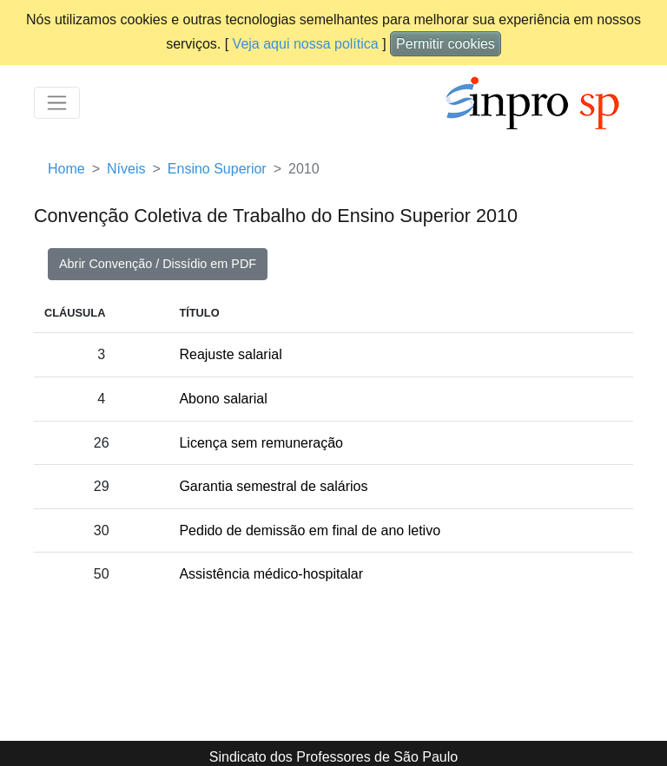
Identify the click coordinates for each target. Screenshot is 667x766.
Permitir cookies (445, 43)
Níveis (126, 168)
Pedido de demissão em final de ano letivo (309, 530)
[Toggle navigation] (57, 103)
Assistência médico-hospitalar (271, 573)
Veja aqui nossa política (306, 43)
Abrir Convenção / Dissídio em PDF (157, 264)
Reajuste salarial (230, 354)
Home (66, 168)
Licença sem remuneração (261, 442)
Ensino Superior (217, 168)
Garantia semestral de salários (273, 486)
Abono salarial (223, 398)
